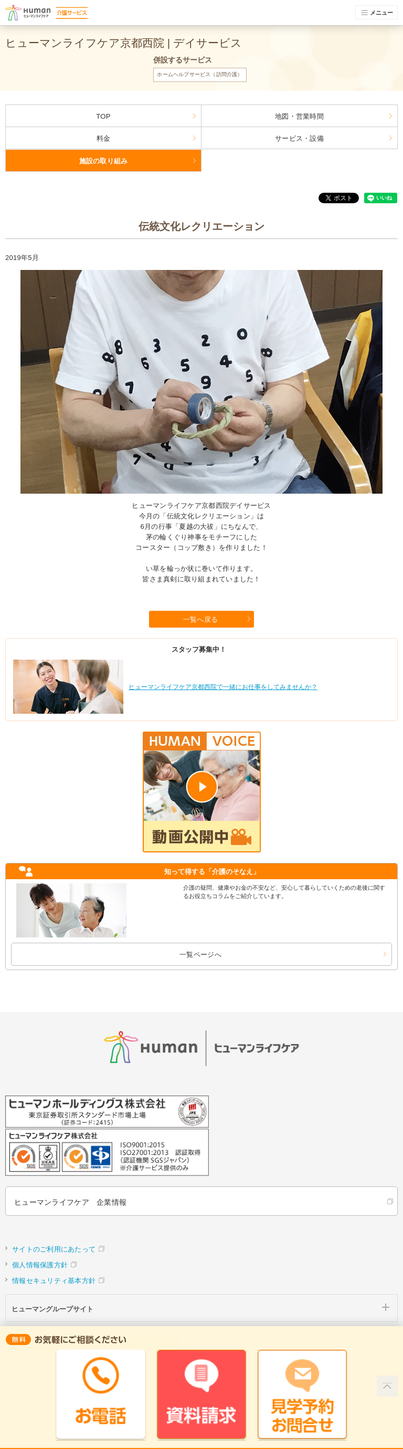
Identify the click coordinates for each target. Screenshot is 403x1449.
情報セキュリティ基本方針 (54, 1281)
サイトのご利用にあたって (54, 1249)
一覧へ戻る (200, 619)
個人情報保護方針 (40, 1265)
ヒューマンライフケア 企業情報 (70, 1202)
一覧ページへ (200, 954)
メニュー (377, 12)
